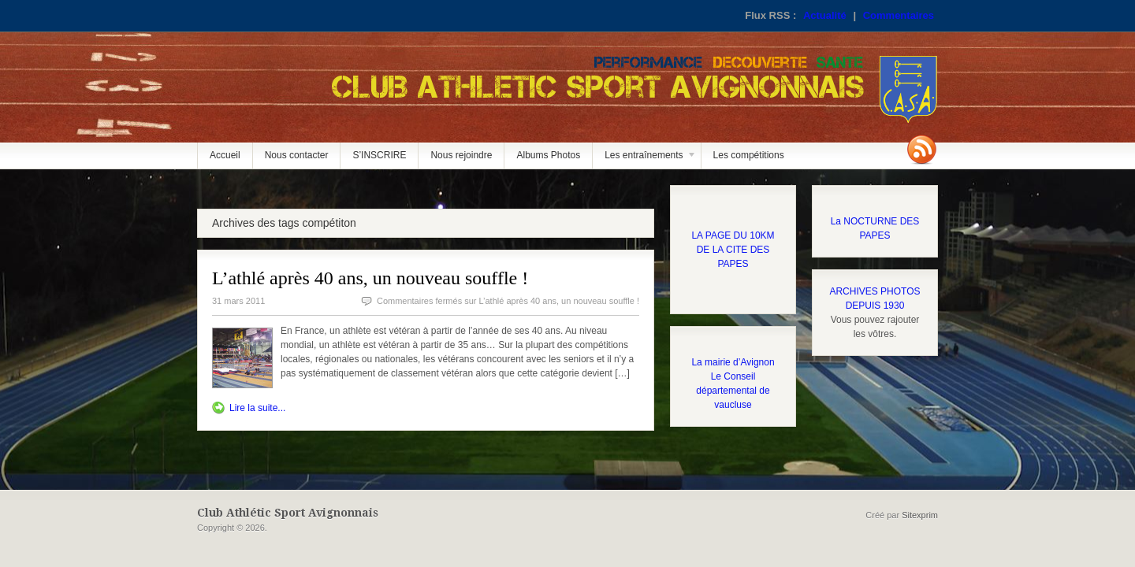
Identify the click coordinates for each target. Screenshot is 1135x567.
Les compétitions (748, 155)
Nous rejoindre (461, 155)
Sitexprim (920, 515)
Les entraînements (645, 159)
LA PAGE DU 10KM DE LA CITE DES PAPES (732, 249)
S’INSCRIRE (379, 155)
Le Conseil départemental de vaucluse (732, 390)
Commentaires (898, 15)
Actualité (825, 15)
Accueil (225, 155)
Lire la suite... (257, 407)
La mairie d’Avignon (732, 362)
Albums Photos (548, 155)
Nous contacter (297, 155)
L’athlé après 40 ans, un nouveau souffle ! (370, 278)
